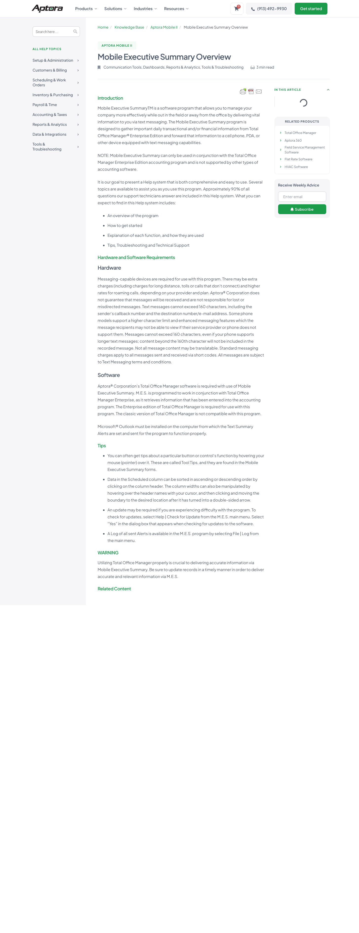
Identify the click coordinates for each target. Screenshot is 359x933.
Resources (176, 9)
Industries (145, 9)
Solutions (115, 9)
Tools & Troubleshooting (56, 143)
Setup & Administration (56, 57)
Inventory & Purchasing (56, 92)
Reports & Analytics (56, 121)
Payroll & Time (56, 101)
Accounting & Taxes (56, 111)
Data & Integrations (56, 131)
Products (86, 9)
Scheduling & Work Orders (56, 79)
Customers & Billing (56, 67)
